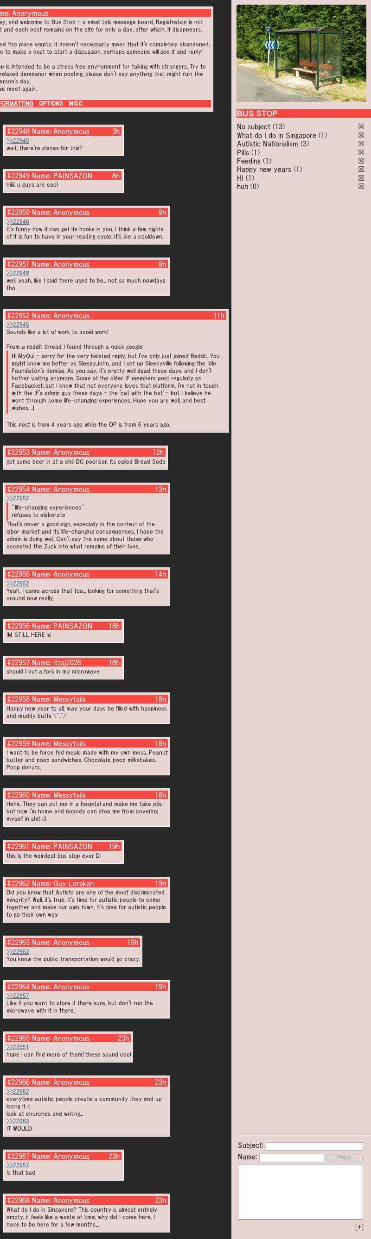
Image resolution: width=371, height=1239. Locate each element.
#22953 (18, 452)
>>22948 (17, 273)
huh (242, 186)
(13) (279, 126)
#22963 (18, 942)
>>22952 (17, 498)
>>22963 (17, 1121)
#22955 (18, 574)
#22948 (18, 131)
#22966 (18, 1082)
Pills (243, 152)
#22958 (18, 699)
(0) (254, 186)
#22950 (18, 212)
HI (240, 178)
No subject (255, 126)
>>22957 (17, 996)
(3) (305, 143)
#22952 (18, 315)
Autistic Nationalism (267, 143)
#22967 (18, 1156)
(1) (323, 135)
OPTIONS (51, 104)
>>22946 (17, 222)
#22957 (18, 662)
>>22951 (17, 1047)
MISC (76, 104)
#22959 (18, 743)
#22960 (18, 795)
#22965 (18, 1038)
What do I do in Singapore (276, 135)
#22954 (18, 489)
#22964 (18, 986)
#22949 (18, 175)
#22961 (18, 846)
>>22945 (17, 141)
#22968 (18, 1200)
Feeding (249, 160)
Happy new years (264, 169)
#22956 (18, 625)
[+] (359, 1227)
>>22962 (17, 952)
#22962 (18, 883)
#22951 (18, 264)
